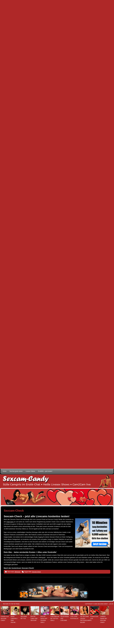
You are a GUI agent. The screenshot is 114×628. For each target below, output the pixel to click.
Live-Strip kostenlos (74, 617)
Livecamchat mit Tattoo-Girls (54, 618)
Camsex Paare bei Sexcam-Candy (103, 619)
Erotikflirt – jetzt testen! (45, 471)
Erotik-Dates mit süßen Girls (43, 619)
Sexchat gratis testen (16, 471)
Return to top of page (11, 604)
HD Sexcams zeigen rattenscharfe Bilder (84, 619)
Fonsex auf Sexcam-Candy (5, 618)
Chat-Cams (10, 522)
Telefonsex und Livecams (64, 618)
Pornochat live (94, 617)
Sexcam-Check (36, 571)
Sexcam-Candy (102, 604)
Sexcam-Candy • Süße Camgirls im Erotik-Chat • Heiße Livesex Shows (57, 481)
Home (4, 471)
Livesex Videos (30, 471)
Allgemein (17, 571)
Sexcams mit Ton (24, 617)
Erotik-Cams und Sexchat (34, 618)
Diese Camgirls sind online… (14, 619)
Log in (111, 604)
